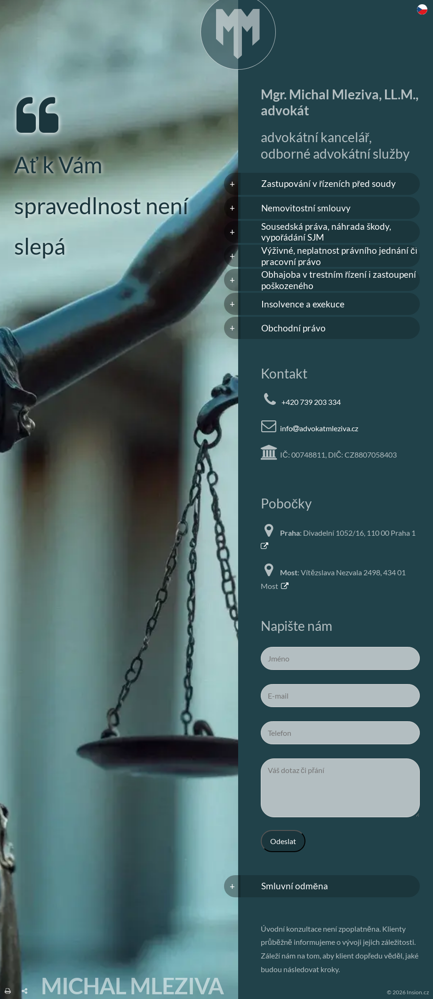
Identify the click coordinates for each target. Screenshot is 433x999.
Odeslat (283, 841)
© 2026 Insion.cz (408, 992)
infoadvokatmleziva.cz (319, 428)
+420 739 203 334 (311, 401)
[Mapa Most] (284, 585)
